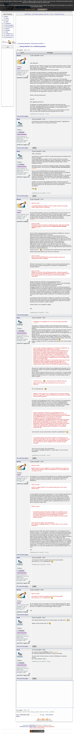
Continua (42, 9)
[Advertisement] (7, 77)
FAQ (6, 32)
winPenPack (32, 725)
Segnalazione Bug (59, 14)
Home (7, 18)
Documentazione (9, 27)
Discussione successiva (37, 43)
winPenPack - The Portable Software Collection (36, 14)
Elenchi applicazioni (10, 25)
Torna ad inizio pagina (22, 116)
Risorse (7, 28)
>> (28, 50)
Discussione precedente (24, 43)
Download (8, 23)
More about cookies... (30, 9)
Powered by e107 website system (28, 726)
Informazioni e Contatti (11, 37)
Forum (7, 20)
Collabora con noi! (10, 33)
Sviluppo (7, 30)
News (6, 21)
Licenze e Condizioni (10, 35)
